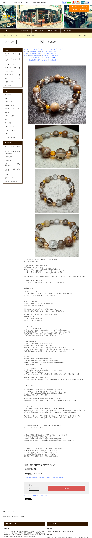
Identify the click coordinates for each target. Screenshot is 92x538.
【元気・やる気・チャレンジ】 (49, 53)
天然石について (9, 160)
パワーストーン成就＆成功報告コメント (12, 170)
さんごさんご (8, 112)
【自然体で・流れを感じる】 (48, 60)
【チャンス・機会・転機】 (48, 58)
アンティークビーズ (10, 130)
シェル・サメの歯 (9, 126)
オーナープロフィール (11, 181)
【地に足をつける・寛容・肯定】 (50, 55)
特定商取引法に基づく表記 (40, 495)
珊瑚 (6, 119)
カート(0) (67, 30)
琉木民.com (9, 16)
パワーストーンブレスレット (37, 49)
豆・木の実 (8, 123)
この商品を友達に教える (30, 477)
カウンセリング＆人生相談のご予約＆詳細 (12, 152)
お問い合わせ (53, 30)
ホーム (26, 49)
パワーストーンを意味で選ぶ (25, 35)
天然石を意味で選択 (34, 51)
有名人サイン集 (9, 178)
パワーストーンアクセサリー (12, 108)
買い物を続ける (60, 477)
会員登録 (24, 30)
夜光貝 (6, 133)
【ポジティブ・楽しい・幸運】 (49, 51)
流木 (6, 98)
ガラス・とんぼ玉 (9, 116)
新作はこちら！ (8, 35)
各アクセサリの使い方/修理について (12, 147)
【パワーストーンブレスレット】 (55, 49)
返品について (27, 495)
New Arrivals (8, 94)
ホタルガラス (8, 101)
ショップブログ (83, 35)
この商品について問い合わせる (47, 477)
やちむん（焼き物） (10, 137)
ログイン (39, 30)
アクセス (7, 174)
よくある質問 (8, 157)
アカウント (10, 30)
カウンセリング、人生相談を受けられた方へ (12, 164)
